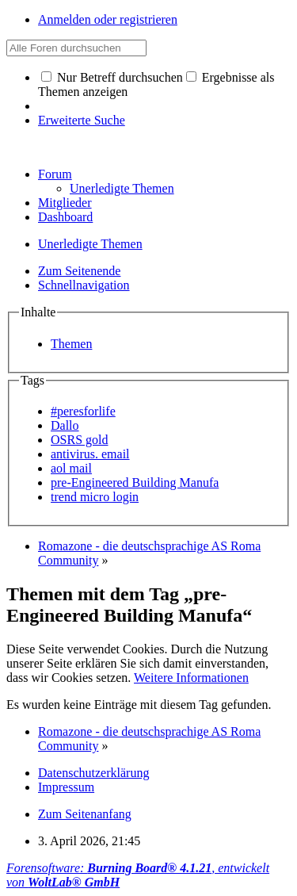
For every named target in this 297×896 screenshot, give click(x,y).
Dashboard (65, 217)
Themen (71, 343)
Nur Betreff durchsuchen (112, 77)
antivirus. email (90, 454)
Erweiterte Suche (81, 120)
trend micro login (95, 497)
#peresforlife (83, 411)
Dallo (65, 425)
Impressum (66, 787)
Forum (55, 174)
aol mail (71, 468)
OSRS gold (79, 439)
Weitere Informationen (191, 677)
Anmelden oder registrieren (107, 19)
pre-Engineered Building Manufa (135, 482)
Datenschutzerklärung (93, 772)
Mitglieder (65, 202)
